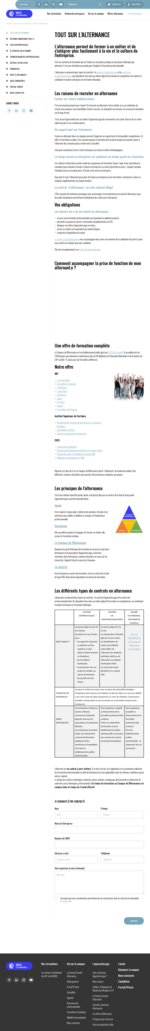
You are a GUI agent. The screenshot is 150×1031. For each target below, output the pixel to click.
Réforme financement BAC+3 (22, 38)
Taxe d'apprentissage (19, 44)
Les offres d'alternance (102, 1013)
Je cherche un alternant (20, 50)
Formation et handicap (76, 1012)
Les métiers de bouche (66, 384)
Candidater (116, 4)
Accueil (9, 23)
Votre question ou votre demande (70, 868)
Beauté (60, 406)
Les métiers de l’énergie (67, 409)
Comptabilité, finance (66, 430)
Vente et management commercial (71, 433)
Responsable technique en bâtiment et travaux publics (80, 450)
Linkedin (46, 4)
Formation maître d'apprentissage (24, 56)
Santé (59, 398)
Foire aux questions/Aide (103, 1024)
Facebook (39, 4)
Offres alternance (115, 13)
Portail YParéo (16, 86)
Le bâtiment (62, 387)
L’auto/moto (62, 391)
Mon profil (136, 4)
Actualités (71, 992)
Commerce (61, 395)
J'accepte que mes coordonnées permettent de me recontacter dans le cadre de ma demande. (99, 900)
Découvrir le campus (128, 970)
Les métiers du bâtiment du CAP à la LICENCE (51, 974)
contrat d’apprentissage (107, 72)
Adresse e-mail (61, 853)
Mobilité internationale (76, 1017)
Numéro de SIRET (62, 838)
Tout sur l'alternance (19, 32)
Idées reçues (98, 981)
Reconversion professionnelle (73, 1004)
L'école (121, 964)
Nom (57, 808)
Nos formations (54, 13)
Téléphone (105, 853)
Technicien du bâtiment (67, 447)
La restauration (63, 380)
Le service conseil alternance (67, 239)
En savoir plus (66, 901)
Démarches (15, 68)
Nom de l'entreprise (63, 823)
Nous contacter (17, 92)
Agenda (70, 998)
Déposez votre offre (19, 62)
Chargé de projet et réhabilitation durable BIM (76, 454)
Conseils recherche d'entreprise (101, 1006)
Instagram (53, 4)
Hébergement (73, 981)
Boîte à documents (18, 74)
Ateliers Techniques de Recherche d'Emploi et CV (103, 988)
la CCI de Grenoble (115, 352)
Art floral (60, 402)
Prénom (104, 808)
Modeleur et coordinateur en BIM (71, 458)
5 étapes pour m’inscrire (103, 1019)
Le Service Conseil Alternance (74, 974)
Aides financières (17, 80)
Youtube (61, 4)
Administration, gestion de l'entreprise (73, 422)
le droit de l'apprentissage (89, 249)
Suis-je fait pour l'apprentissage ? (100, 974)
